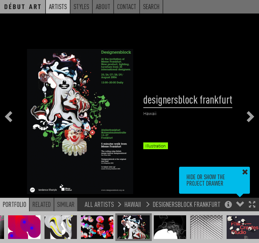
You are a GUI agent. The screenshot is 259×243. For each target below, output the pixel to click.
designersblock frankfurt (187, 204)
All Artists (99, 204)
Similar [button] (66, 204)
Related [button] (41, 204)
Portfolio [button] (14, 204)
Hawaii (133, 204)
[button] (252, 205)
